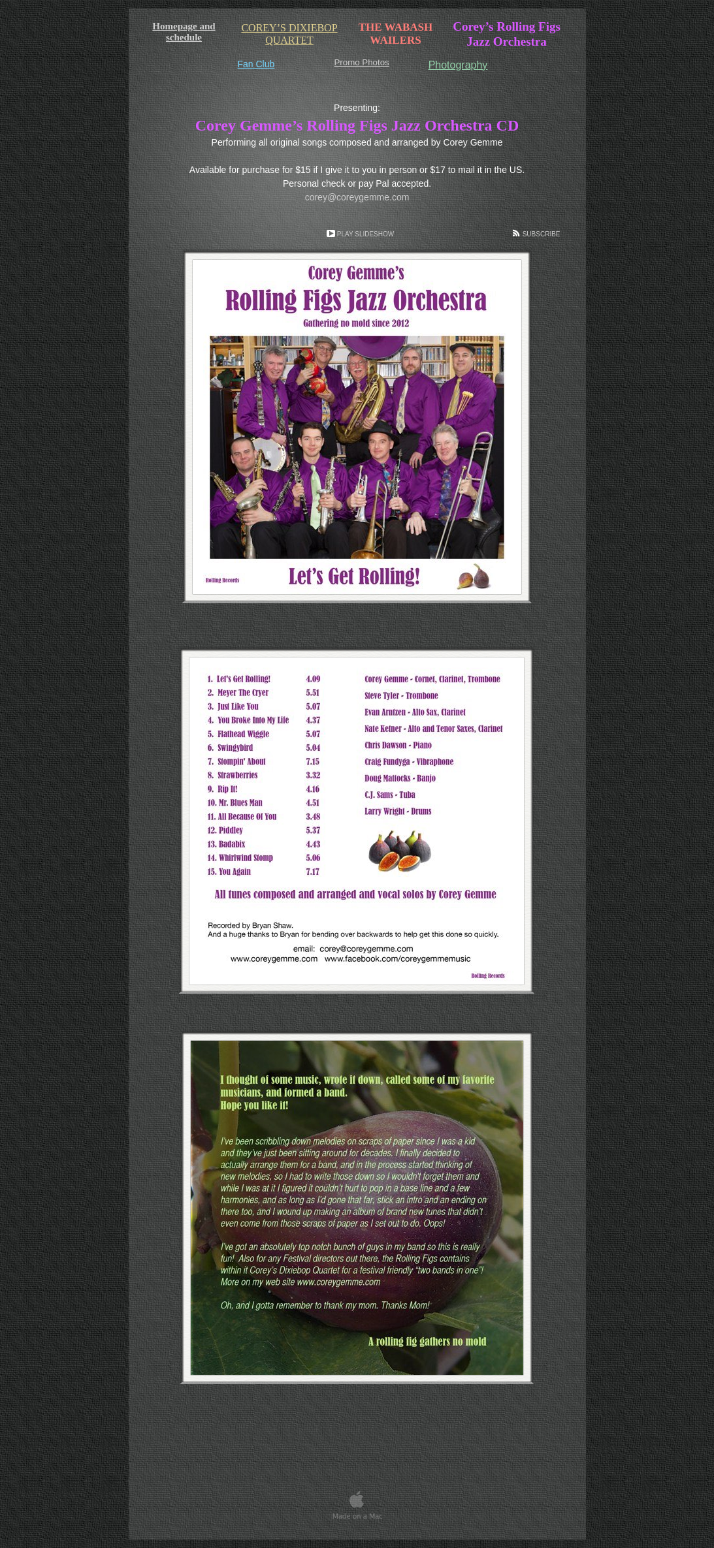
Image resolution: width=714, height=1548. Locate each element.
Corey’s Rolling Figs (506, 26)
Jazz (506, 41)
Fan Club (256, 64)
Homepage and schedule (183, 31)
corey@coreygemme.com (357, 197)
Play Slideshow (365, 234)
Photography (458, 65)
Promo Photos (361, 62)
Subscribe (541, 234)
